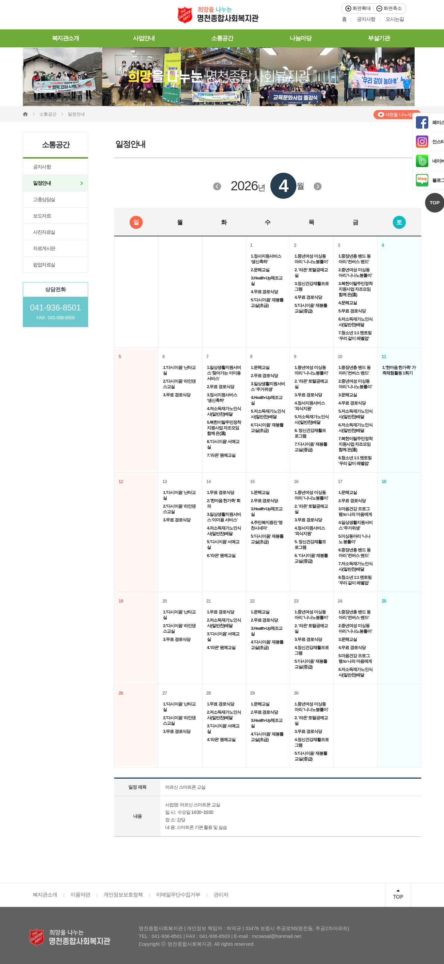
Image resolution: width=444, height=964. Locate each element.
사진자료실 (44, 232)
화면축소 (389, 8)
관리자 (221, 894)
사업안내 (143, 38)
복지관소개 (65, 38)
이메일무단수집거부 (178, 894)
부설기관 (378, 38)
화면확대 (358, 8)
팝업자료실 (44, 264)
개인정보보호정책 (123, 894)
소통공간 (222, 38)
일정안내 (42, 183)
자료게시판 (44, 248)
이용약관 (80, 894)
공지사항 (366, 19)
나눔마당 (300, 38)
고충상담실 (44, 199)
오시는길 (395, 19)
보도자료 (42, 215)
